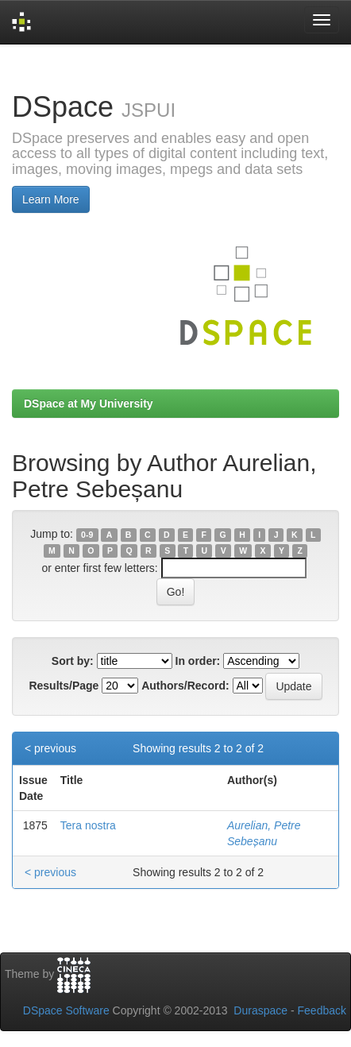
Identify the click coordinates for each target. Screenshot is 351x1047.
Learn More (50, 199)
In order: (198, 661)
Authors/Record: (185, 685)
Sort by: (73, 661)
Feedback (322, 1010)
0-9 (87, 534)
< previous (50, 748)
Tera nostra (88, 825)
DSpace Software (66, 1010)
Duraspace (260, 1010)
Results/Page (63, 685)
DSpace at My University (88, 403)
